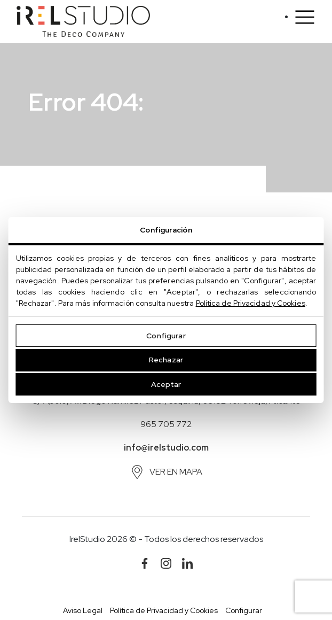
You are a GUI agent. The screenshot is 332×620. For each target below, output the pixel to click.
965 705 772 (166, 424)
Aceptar (166, 384)
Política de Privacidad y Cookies (250, 303)
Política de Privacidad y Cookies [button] (164, 610)
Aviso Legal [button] (82, 610)
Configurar (165, 335)
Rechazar (166, 360)
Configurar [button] (243, 610)
